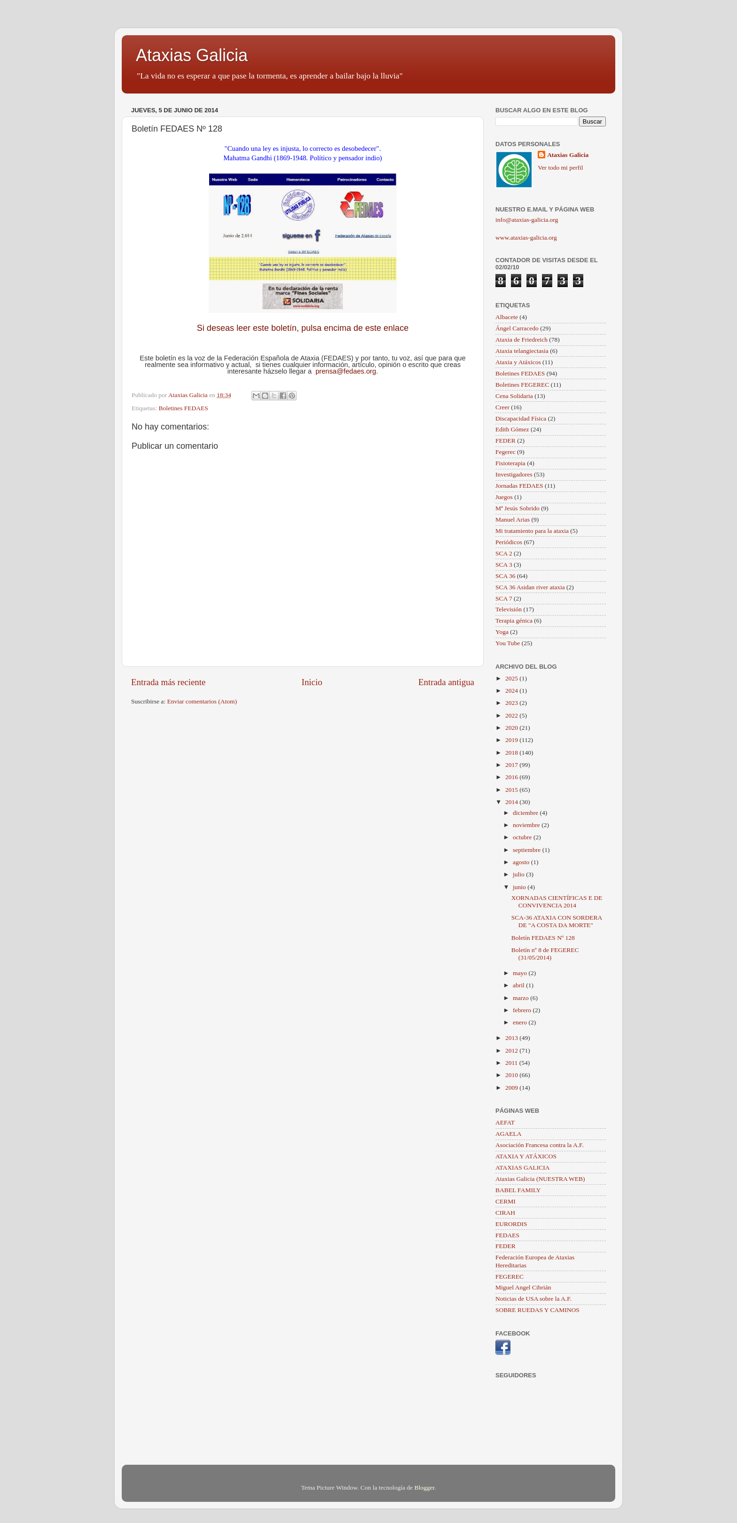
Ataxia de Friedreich (521, 339)
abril (519, 985)
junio (520, 886)
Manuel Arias (512, 519)
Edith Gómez (512, 429)
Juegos (504, 496)
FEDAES (507, 1235)
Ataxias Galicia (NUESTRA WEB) (540, 1178)
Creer (502, 407)
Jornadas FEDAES (519, 485)
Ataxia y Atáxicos (518, 362)
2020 (512, 727)
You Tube (507, 643)
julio (519, 874)
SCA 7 (503, 598)
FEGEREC (509, 1276)
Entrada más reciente (168, 682)
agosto (522, 862)
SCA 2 (503, 553)
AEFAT (505, 1122)
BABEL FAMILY (518, 1190)
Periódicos (508, 542)
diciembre (526, 812)
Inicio (312, 682)
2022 (512, 715)
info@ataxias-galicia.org (526, 219)
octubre (523, 837)
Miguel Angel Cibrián (523, 1287)
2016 (512, 777)
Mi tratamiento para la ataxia (532, 530)
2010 (512, 1074)
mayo (520, 972)
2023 (512, 702)
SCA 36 (505, 575)
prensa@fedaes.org (345, 371)
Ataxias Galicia (192, 55)
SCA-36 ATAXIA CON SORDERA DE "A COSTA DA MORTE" (556, 921)
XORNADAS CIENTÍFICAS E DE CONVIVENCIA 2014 (557, 901)
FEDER (505, 440)
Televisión (508, 609)
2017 (512, 764)
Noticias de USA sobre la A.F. (533, 1298)
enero (520, 1022)
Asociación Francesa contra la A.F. (539, 1144)
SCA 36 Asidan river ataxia (530, 587)
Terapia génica (514, 620)
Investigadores (514, 474)
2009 (512, 1087)
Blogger (424, 1487)
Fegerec (505, 451)
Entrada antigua (446, 682)
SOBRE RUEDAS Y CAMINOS (537, 1309)
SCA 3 (503, 564)
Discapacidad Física (520, 418)
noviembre (527, 824)
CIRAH (505, 1212)
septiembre (527, 849)
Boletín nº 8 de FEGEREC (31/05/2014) (545, 953)
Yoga (502, 631)
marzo (521, 997)
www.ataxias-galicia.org (526, 237)
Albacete (506, 316)
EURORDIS (511, 1223)
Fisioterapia (510, 463)
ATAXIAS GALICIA (522, 1167)
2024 (512, 690)
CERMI (505, 1201)
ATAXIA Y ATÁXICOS (526, 1156)
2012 (512, 1050)
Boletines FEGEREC (522, 384)
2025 (512, 678)
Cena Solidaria (514, 395)
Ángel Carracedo (517, 328)
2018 (512, 752)
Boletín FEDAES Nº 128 (543, 937)
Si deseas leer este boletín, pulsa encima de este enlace (302, 328)
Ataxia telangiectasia (522, 350)
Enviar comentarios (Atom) (202, 701)
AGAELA (508, 1133)
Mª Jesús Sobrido (517, 508)
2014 (512, 801)
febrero (523, 1010)
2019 (512, 739)
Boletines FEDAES (183, 408)
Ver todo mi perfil (560, 167)
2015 (512, 789)
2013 (512, 1037)
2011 (512, 1062)
